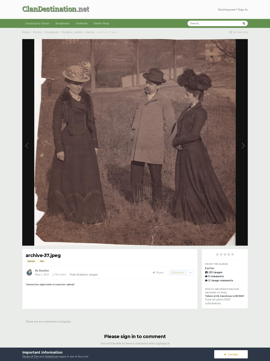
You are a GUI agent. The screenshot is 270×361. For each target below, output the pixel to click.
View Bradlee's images (84, 274)
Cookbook (82, 23)
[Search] (203, 23)
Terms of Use (30, 356)
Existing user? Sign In (233, 9)
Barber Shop (101, 23)
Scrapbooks (63, 23)
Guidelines (52, 356)
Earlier (210, 268)
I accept (231, 354)
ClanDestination (49, 8)
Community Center (37, 23)
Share (158, 272)
